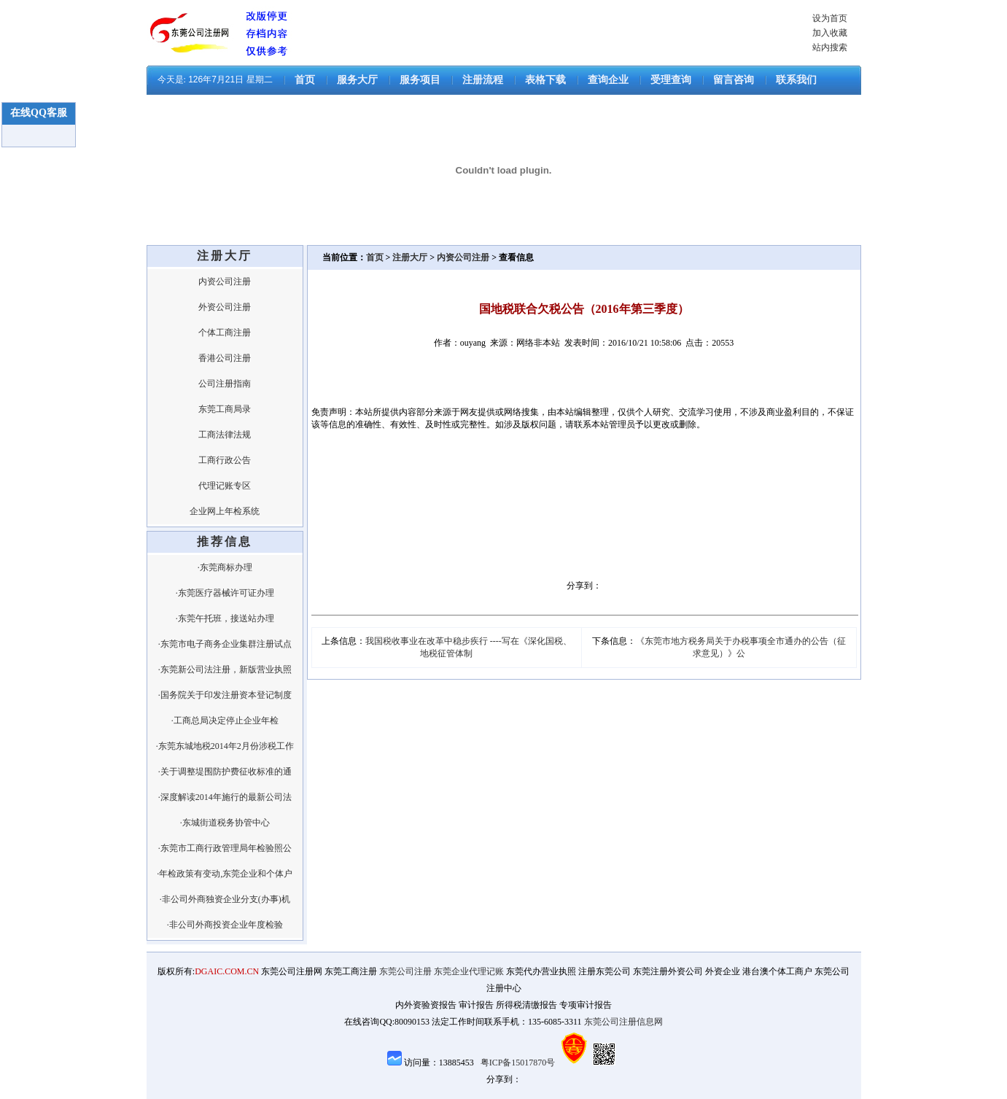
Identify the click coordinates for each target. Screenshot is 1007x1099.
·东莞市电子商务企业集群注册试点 (225, 644)
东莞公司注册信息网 (623, 1022)
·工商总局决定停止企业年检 (225, 720)
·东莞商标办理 (225, 567)
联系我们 (796, 79)
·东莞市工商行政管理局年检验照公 (225, 848)
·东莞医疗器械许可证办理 (225, 593)
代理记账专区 (224, 486)
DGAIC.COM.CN (227, 971)
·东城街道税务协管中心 (225, 823)
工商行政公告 (224, 460)
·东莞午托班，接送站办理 (225, 618)
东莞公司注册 (405, 971)
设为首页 (829, 18)
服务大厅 (357, 79)
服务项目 (420, 79)
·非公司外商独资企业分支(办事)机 (225, 899)
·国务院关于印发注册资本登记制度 (225, 695)
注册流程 (482, 79)
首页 (305, 79)
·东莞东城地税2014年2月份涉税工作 (225, 746)
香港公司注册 (224, 358)
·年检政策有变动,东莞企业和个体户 (224, 874)
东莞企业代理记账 (469, 971)
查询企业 (608, 79)
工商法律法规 (224, 435)
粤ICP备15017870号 (518, 1062)
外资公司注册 (224, 307)
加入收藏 (829, 33)
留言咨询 (733, 79)
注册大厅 (409, 257)
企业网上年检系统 (225, 511)
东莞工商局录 (224, 409)
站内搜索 (829, 47)
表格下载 (545, 79)
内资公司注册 (224, 281)
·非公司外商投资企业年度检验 (225, 925)
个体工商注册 (224, 332)
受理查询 (670, 79)
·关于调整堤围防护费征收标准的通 (225, 771)
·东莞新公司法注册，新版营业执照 (225, 669)
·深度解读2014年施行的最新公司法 (225, 797)
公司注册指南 (224, 383)
